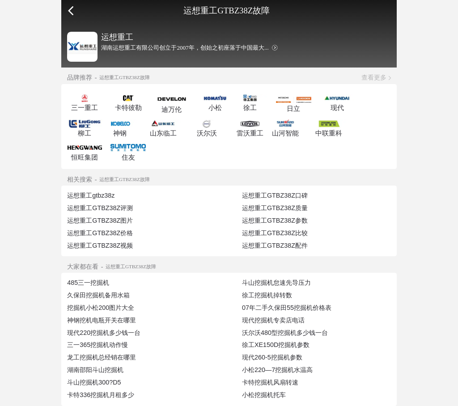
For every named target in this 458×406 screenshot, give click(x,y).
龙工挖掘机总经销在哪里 (101, 357)
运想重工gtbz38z (90, 195)
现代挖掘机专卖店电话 (273, 320)
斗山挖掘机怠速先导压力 (276, 282)
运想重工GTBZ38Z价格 (100, 233)
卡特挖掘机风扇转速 (270, 382)
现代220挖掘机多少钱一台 (103, 332)
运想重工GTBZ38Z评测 (100, 207)
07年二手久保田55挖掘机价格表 (286, 307)
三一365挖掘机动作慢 (97, 344)
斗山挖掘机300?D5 (94, 382)
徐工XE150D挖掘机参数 (276, 344)
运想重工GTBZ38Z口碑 (275, 195)
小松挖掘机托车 (264, 394)
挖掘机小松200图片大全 (100, 307)
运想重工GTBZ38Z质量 (275, 207)
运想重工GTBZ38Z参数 (275, 220)
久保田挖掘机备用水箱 (98, 295)
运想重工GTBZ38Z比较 (275, 233)
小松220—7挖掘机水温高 (277, 369)
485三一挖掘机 (88, 282)
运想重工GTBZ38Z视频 (100, 245)
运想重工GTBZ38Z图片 (100, 220)
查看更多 (373, 77)
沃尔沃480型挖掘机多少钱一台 (285, 332)
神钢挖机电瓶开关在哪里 (101, 320)
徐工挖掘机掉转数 (267, 295)
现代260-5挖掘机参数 (272, 357)
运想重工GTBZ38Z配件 (275, 245)
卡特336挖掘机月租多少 (100, 394)
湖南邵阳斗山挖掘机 (95, 369)
